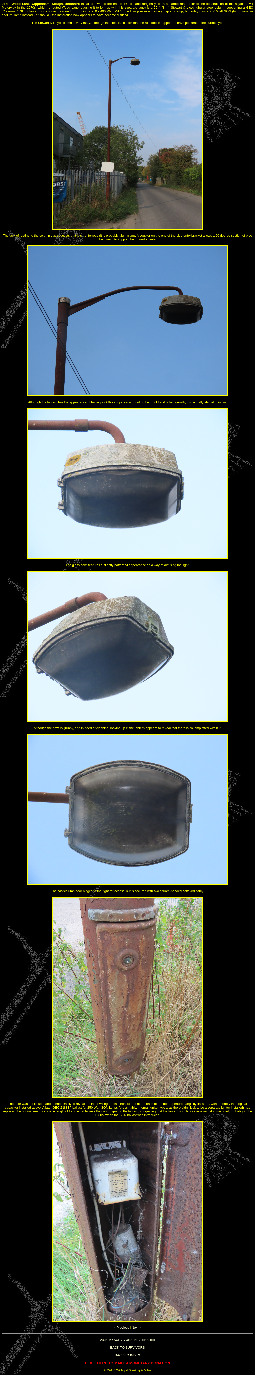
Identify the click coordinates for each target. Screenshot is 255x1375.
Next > (136, 1327)
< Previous (121, 1327)
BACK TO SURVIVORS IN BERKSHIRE (127, 1340)
